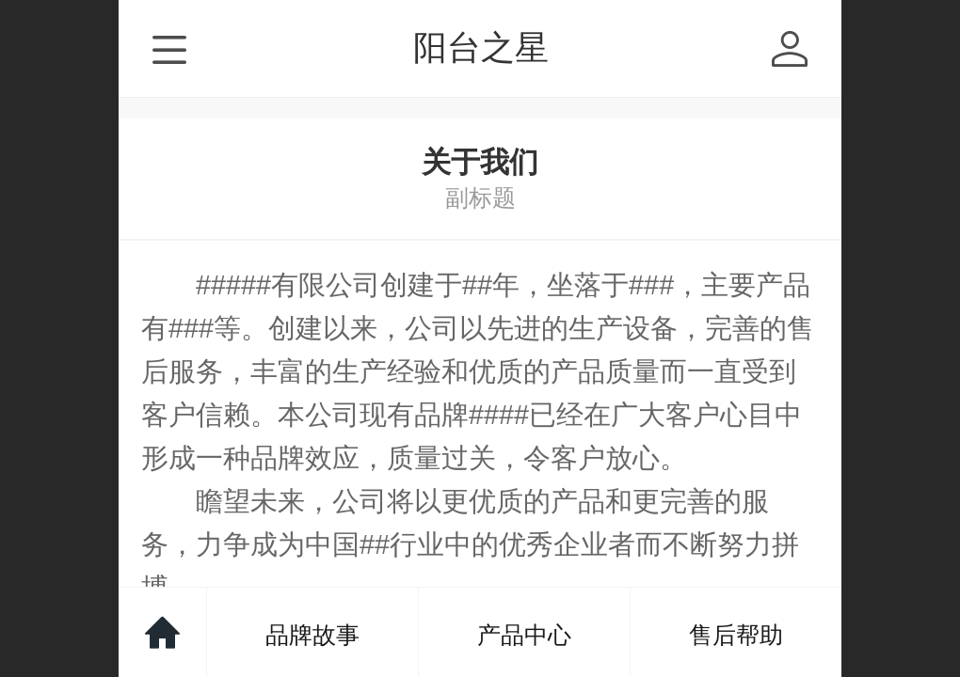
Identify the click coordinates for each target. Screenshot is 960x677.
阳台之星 (481, 47)
